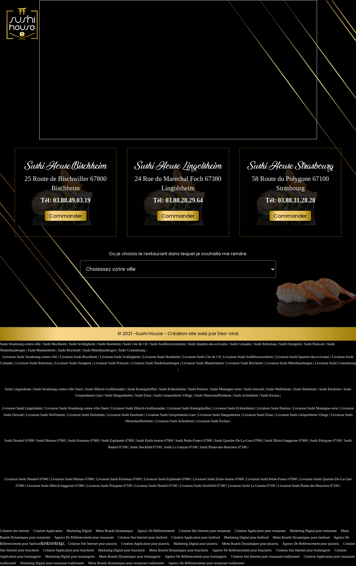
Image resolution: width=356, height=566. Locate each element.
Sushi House (149, 333)
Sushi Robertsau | (266, 344)
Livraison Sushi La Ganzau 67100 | (253, 486)
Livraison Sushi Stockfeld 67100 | (204, 486)
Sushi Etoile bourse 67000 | (155, 440)
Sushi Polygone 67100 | (327, 440)
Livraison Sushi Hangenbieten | (220, 415)
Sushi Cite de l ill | (136, 344)
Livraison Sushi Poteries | (275, 408)
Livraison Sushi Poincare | (112, 363)
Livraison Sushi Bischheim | (80, 357)
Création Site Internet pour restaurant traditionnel (265, 556)
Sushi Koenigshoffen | (143, 389)
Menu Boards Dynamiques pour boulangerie (130, 556)
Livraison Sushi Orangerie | (74, 363)
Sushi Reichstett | (70, 350)
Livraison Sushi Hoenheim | (163, 357)
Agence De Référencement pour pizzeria (310, 544)
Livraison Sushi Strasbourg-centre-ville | (31, 357)
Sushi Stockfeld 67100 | (147, 447)
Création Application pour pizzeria (145, 544)
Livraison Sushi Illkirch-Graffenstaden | (139, 408)
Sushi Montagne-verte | (227, 389)
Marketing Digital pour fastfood (246, 537)
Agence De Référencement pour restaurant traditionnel (206, 563)
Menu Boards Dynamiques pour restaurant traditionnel (126, 563)
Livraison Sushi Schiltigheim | (121, 357)
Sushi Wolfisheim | (279, 389)
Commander (65, 215)
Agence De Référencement (156, 531)
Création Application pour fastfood (195, 537)
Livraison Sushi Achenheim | (175, 421)
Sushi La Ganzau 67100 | (182, 447)
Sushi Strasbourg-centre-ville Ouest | (59, 389)
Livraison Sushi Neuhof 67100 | (157, 486)
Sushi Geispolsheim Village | (174, 395)
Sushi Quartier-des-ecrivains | (209, 344)
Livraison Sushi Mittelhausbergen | (290, 363)
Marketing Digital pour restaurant (313, 531)
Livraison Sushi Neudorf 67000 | (27, 479)
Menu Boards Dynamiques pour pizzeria (250, 544)
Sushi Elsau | (144, 395)
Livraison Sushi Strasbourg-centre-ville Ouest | (78, 408)
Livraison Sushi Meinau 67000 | (73, 479)
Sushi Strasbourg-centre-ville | (21, 344)
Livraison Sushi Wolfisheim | (46, 415)
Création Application (48, 531)
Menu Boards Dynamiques (114, 531)
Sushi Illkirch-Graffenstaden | (107, 389)
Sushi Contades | (242, 344)
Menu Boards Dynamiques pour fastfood (301, 537)
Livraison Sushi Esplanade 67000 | (168, 479)
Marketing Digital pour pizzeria (195, 544)
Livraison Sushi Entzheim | (126, 415)
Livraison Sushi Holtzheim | (87, 415)
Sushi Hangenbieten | (120, 395)
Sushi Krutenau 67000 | (84, 440)
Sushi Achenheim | (247, 395)
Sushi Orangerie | (291, 344)
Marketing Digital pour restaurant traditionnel (52, 563)
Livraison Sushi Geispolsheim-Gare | (172, 415)
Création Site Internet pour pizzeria (92, 544)
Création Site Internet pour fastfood (142, 537)
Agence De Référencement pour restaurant (83, 537)
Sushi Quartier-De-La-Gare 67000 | (240, 440)
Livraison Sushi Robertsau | (35, 363)
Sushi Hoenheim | (110, 344)
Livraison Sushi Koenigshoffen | (190, 408)
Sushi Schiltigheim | (83, 344)
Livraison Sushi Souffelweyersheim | (249, 357)
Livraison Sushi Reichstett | (246, 363)
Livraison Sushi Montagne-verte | (316, 408)
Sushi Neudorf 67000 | (21, 440)
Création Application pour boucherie (68, 550)
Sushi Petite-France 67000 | (195, 440)
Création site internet (14, 531)
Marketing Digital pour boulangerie (70, 556)
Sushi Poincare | (315, 344)
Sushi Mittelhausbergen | (101, 350)
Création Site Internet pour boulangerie (303, 550)
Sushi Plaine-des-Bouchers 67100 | (224, 447)
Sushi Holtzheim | (306, 389)
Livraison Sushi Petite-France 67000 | (272, 479)
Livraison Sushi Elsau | (259, 415)
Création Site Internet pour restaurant (204, 531)
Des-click (228, 333)
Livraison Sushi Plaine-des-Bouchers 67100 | (309, 486)
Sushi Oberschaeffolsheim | (214, 395)
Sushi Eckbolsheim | (173, 389)
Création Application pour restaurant (260, 531)
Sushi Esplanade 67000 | (119, 440)
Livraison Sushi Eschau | (213, 421)
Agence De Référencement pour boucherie (242, 550)
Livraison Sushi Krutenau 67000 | (120, 479)
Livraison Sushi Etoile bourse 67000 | (219, 479)
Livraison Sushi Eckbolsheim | (235, 408)
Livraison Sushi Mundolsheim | (204, 363)
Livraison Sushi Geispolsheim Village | (303, 415)
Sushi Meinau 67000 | (52, 440)
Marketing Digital (78, 531)
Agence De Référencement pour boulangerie (196, 556)
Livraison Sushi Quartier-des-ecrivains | (303, 357)
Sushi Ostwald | (255, 389)
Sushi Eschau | (271, 395)
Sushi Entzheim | (331, 389)
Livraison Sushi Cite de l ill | (203, 357)
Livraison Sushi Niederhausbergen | (156, 363)
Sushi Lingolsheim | (19, 389)
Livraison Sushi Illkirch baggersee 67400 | (57, 486)
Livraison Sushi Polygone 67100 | (111, 486)
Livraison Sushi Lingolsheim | (23, 408)
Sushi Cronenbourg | (132, 350)
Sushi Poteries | (199, 389)
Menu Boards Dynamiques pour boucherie (178, 550)
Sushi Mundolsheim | (43, 350)
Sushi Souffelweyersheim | (169, 344)
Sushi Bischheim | (56, 344)
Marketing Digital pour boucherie (121, 550)
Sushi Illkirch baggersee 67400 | (287, 440)
